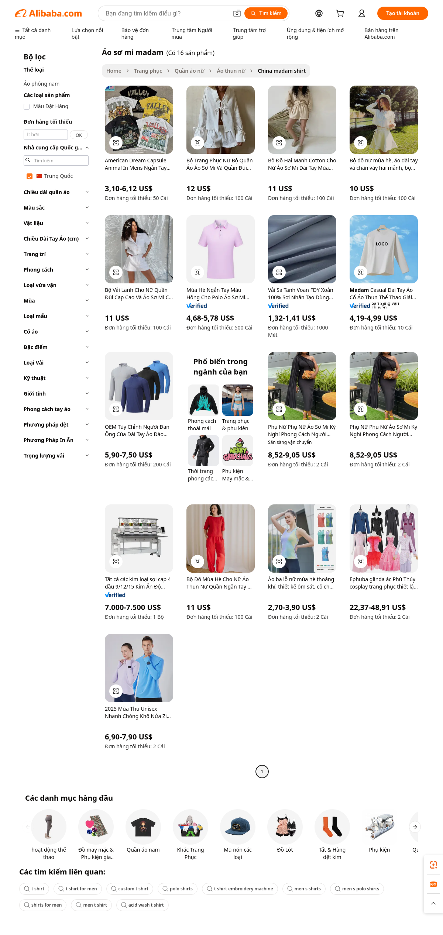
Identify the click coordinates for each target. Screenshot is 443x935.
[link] (433, 864)
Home (113, 70)
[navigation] (56, 412)
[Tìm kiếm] (266, 13)
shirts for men (43, 905)
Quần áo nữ (189, 70)
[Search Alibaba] (166, 13)
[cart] (341, 14)
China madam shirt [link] (282, 70)
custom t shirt (130, 889)
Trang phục (148, 70)
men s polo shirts (357, 889)
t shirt (34, 889)
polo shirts (177, 889)
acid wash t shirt (142, 905)
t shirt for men (77, 889)
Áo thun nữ (231, 70)
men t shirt (91, 905)
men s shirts (304, 889)
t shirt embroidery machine (240, 889)
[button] (237, 13)
